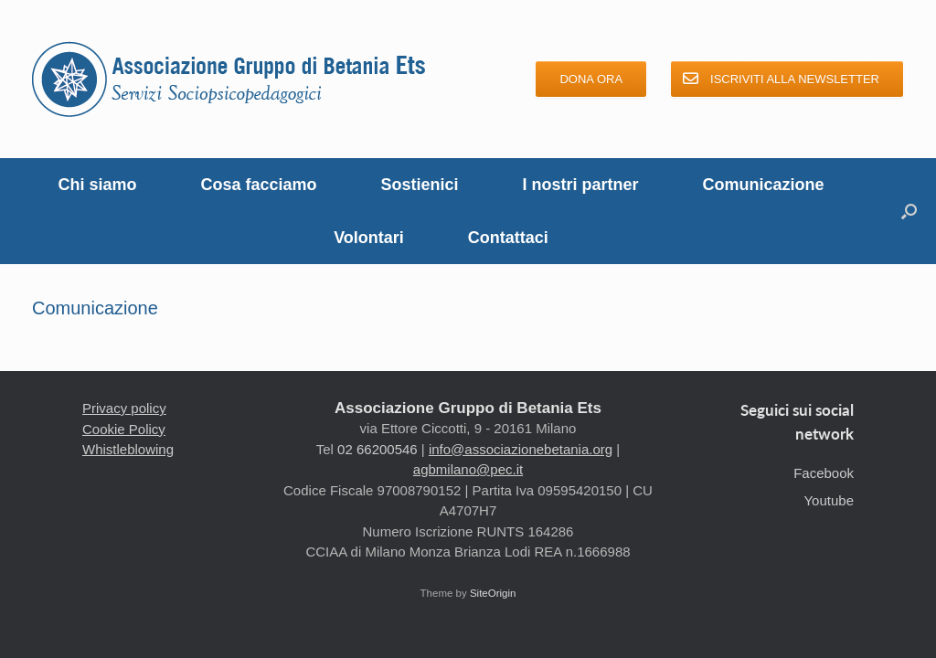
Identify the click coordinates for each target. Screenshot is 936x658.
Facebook (823, 473)
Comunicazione (763, 184)
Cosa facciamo (258, 184)
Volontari (369, 237)
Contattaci (508, 237)
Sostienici (420, 184)
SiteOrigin (493, 593)
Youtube (828, 500)
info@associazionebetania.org (520, 449)
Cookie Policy (123, 429)
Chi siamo (97, 184)
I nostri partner (581, 184)
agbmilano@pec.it (468, 469)
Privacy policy (124, 408)
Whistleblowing (128, 449)
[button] (909, 211)
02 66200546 (377, 449)
